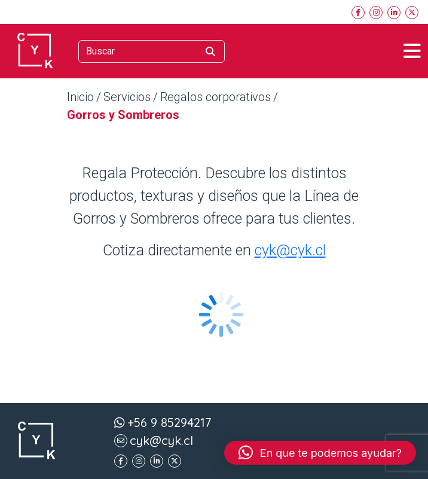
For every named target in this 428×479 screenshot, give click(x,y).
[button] (320, 453)
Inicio (80, 97)
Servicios (127, 97)
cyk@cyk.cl (290, 250)
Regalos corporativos (215, 97)
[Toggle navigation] (412, 51)
